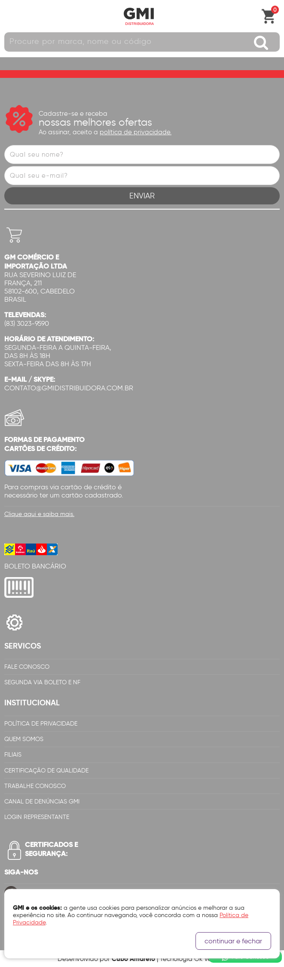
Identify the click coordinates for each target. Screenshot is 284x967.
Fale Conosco (26, 666)
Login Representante (36, 817)
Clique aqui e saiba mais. (39, 514)
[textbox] (142, 42)
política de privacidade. (135, 132)
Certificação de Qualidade (46, 770)
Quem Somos (23, 739)
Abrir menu (10, 16)
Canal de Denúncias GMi (41, 801)
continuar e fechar (233, 941)
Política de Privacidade (40, 723)
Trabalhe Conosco (35, 786)
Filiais (12, 754)
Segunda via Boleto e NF (42, 682)
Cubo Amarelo (133, 959)
